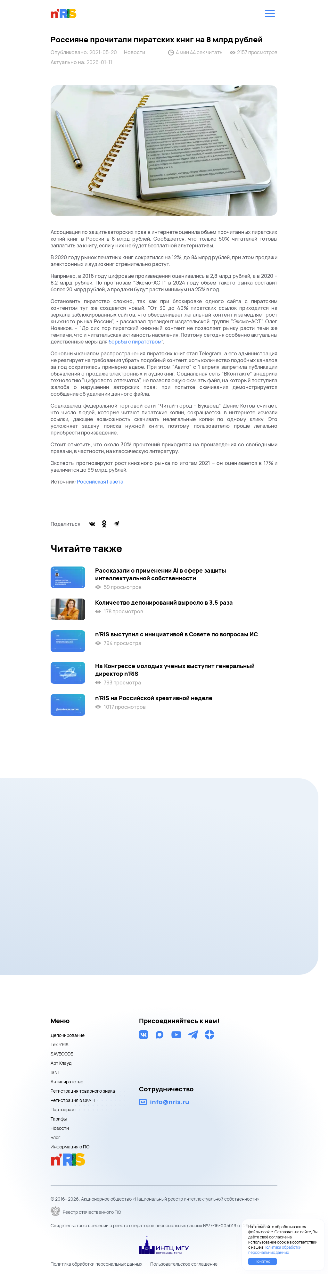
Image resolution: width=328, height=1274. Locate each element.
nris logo (64, 13)
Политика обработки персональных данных (96, 1264)
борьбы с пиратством (135, 341)
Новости (134, 52)
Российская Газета (100, 481)
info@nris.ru (169, 1102)
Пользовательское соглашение (183, 1264)
